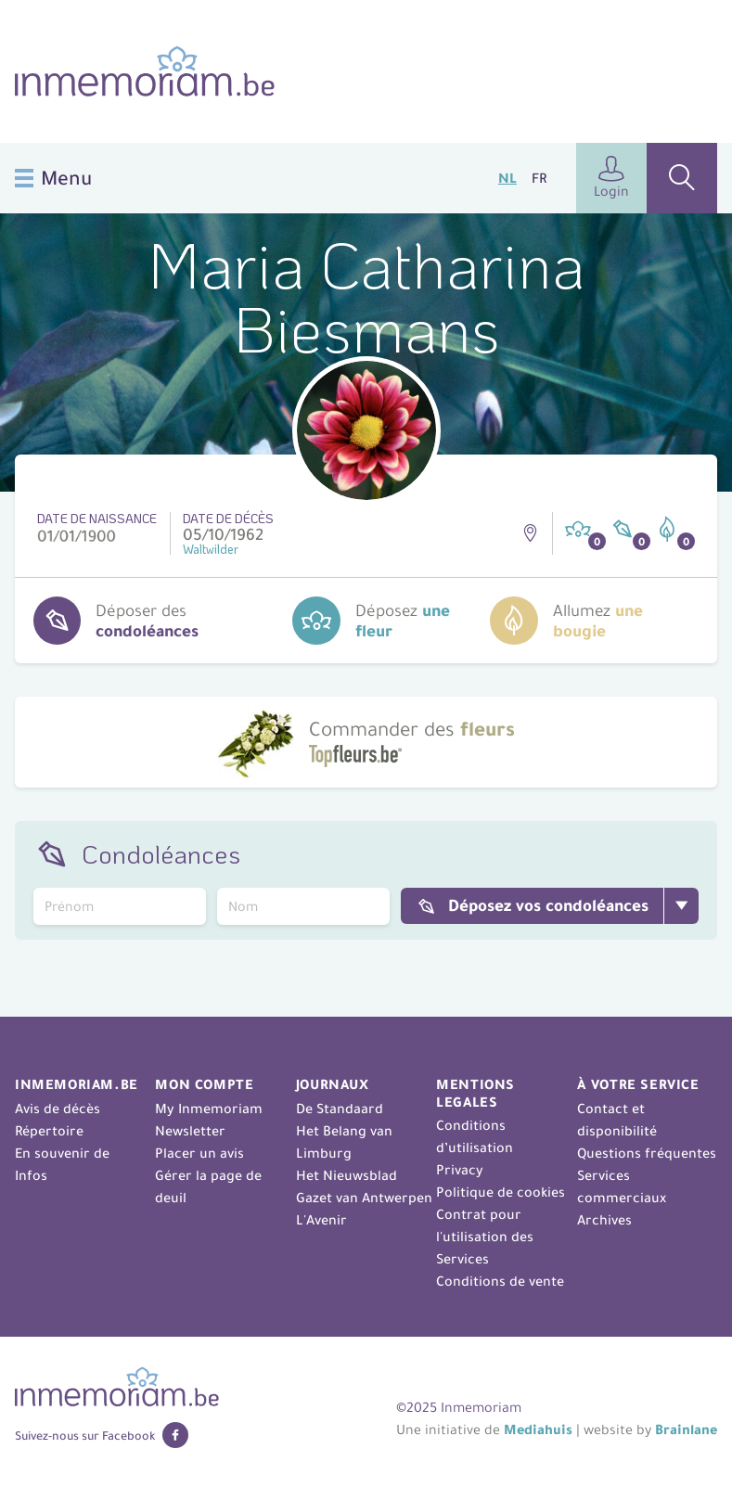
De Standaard (339, 1108)
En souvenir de (62, 1153)
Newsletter (190, 1130)
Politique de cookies (500, 1192)
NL (507, 178)
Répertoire (49, 1130)
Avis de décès (57, 1108)
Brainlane (686, 1429)
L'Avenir (321, 1219)
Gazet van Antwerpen (364, 1197)
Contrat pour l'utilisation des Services (484, 1236)
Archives (604, 1219)
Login (611, 178)
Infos (31, 1175)
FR (539, 178)
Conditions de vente (500, 1281)
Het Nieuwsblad (346, 1175)
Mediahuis (538, 1429)
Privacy (459, 1169)
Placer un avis (199, 1153)
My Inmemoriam (209, 1108)
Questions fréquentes (646, 1153)
